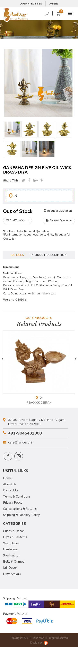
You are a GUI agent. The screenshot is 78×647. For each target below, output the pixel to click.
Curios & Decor (13, 531)
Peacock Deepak (39, 403)
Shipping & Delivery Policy (21, 515)
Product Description (49, 255)
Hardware (10, 549)
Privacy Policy (12, 503)
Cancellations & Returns (20, 509)
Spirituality (10, 555)
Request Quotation (58, 211)
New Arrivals (12, 574)
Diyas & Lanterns (15, 537)
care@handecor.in (20, 442)
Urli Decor (10, 568)
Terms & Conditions (17, 496)
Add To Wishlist (17, 220)
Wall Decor (11, 543)
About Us (9, 484)
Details (17, 255)
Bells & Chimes (13, 562)
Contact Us (11, 490)
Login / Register (31, 3)
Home (7, 478)
